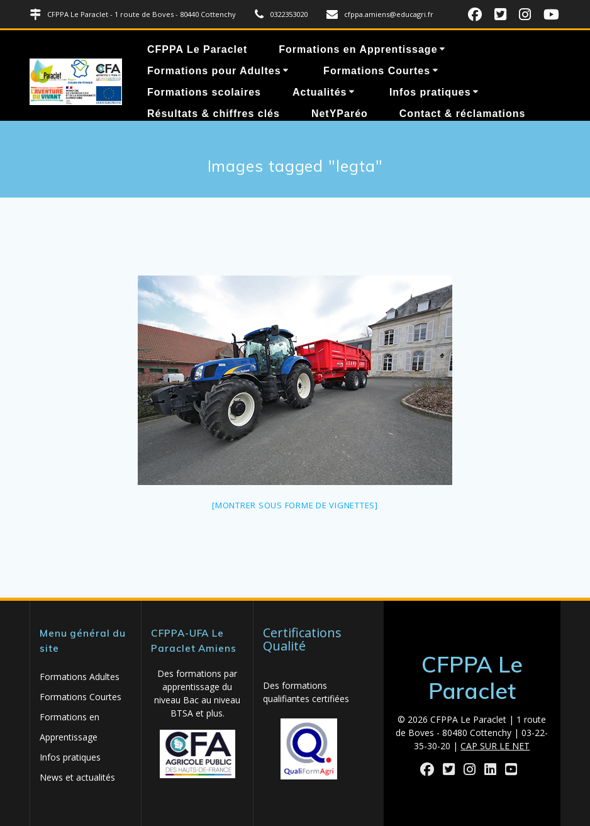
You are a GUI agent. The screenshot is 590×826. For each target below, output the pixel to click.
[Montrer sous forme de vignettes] (295, 505)
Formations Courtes (376, 70)
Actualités (319, 92)
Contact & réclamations (462, 113)
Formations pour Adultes (214, 70)
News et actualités (77, 777)
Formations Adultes (80, 677)
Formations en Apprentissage (358, 49)
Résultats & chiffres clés (213, 113)
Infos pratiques (430, 92)
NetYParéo (339, 113)
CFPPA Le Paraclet (197, 49)
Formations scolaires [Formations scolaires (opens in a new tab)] (204, 92)
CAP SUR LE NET (495, 746)
